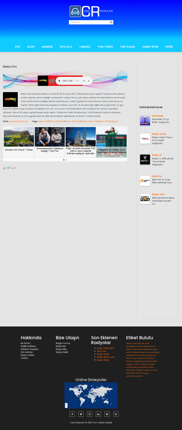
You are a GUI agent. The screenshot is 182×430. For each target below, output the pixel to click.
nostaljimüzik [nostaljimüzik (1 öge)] (144, 364)
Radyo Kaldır (62, 352)
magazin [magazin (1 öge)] (129, 364)
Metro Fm (10, 67)
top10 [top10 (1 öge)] (128, 373)
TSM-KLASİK (127, 47)
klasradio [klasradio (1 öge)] (148, 361)
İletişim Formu (63, 343)
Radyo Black (103, 360)
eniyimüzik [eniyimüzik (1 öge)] (141, 358)
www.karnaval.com (19, 121)
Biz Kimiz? (26, 343)
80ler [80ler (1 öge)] (139, 343)
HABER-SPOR (150, 47)
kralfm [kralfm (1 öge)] (155, 361)
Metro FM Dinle (56, 121)
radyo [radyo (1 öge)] (151, 367)
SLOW (31, 47)
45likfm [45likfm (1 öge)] (129, 343)
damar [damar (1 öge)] (129, 358)
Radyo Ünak (103, 354)
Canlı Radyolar (77, 422)
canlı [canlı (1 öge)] (147, 352)
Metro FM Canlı (72, 121)
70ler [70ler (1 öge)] (135, 343)
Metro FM (43, 121)
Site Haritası (27, 352)
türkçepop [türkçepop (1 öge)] (145, 373)
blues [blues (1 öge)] (142, 352)
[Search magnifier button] (111, 22)
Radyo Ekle (61, 349)
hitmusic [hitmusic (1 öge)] (129, 361)
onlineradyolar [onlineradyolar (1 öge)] (131, 367)
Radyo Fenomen (105, 348)
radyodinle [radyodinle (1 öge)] (139, 370)
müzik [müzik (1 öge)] (136, 364)
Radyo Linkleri (27, 355)
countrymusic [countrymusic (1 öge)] (151, 355)
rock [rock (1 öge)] (151, 370)
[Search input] (89, 22)
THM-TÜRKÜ (105, 47)
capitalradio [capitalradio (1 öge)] (131, 355)
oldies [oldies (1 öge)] (153, 364)
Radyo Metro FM (89, 121)
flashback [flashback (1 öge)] (150, 358)
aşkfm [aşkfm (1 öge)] (155, 349)
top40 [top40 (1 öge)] (138, 373)
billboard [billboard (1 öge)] (135, 352)
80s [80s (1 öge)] (143, 343)
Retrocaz (101, 351)
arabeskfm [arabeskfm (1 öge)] (148, 349)
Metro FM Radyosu (108, 121)
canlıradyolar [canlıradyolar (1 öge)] (154, 352)
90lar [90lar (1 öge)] (147, 343)
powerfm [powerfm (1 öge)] (145, 367)
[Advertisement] (91, 34)
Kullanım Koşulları (29, 349)
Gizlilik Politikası (28, 346)
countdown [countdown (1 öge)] (140, 355)
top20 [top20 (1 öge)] (133, 373)
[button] (64, 160)
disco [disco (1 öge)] (134, 358)
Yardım (24, 358)
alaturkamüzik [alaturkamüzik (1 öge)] (149, 346)
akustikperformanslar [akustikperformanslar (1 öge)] (134, 346)
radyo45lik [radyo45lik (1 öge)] (130, 370)
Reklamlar (61, 346)
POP (17, 47)
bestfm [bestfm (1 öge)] (129, 352)
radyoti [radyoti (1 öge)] (146, 370)
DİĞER (169, 47)
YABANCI (84, 47)
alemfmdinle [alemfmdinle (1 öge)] (138, 349)
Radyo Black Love (106, 357)
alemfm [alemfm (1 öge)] (129, 349)
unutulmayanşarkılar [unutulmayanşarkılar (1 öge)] (134, 376)
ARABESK (47, 47)
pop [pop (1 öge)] (139, 367)
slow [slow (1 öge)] (155, 370)
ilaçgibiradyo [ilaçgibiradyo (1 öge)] (139, 361)
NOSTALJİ (66, 47)
